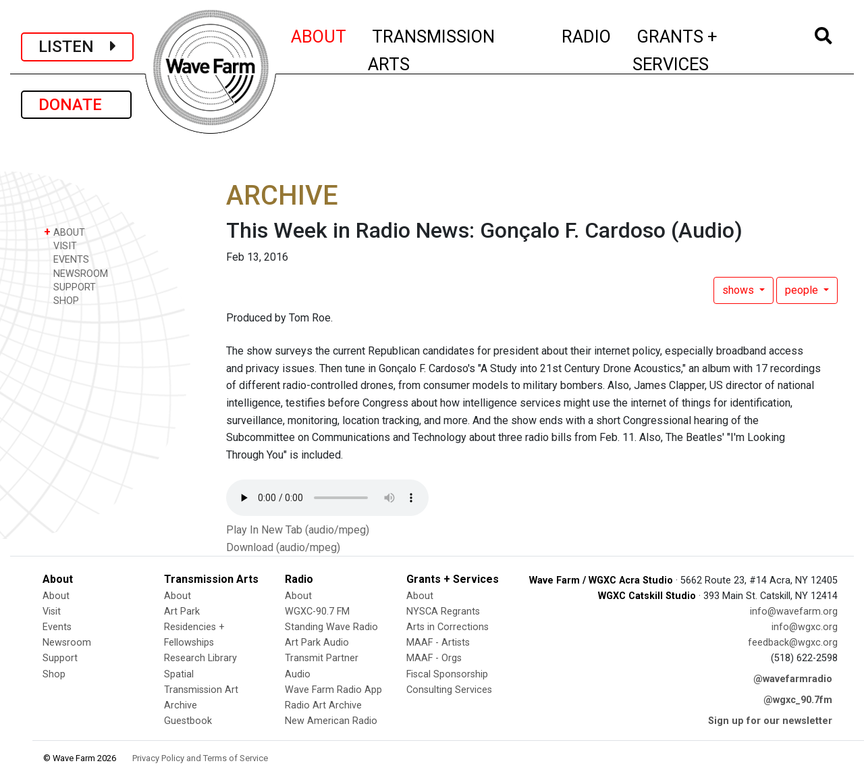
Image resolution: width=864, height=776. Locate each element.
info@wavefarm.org (794, 611)
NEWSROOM (76, 273)
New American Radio (331, 721)
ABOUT (319, 34)
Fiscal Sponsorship (447, 674)
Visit (52, 611)
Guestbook (188, 721)
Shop (54, 674)
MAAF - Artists (438, 642)
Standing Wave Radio (331, 627)
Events (57, 627)
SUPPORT (70, 286)
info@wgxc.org (805, 627)
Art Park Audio (317, 642)
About (56, 596)
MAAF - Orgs (434, 658)
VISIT (60, 245)
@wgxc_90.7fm (797, 700)
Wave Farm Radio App (333, 690)
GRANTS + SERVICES (705, 50)
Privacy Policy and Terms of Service (200, 758)
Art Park (182, 611)
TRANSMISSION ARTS (431, 50)
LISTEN (77, 46)
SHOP (61, 300)
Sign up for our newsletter (770, 721)
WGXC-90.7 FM (317, 611)
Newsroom (67, 642)
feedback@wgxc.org (793, 642)
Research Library (200, 658)
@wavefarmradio (792, 679)
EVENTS (66, 259)
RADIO (587, 34)
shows (739, 290)
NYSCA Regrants (443, 611)
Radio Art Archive (323, 705)
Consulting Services (449, 690)
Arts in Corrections (447, 627)
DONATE (76, 104)
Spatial (179, 674)
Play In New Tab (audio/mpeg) (297, 529)
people (803, 290)
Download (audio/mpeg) (283, 547)
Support (60, 658)
